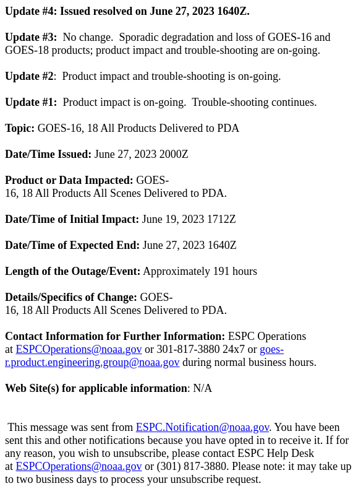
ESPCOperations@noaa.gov (79, 349)
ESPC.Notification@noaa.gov (202, 427)
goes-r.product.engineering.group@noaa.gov (144, 355)
